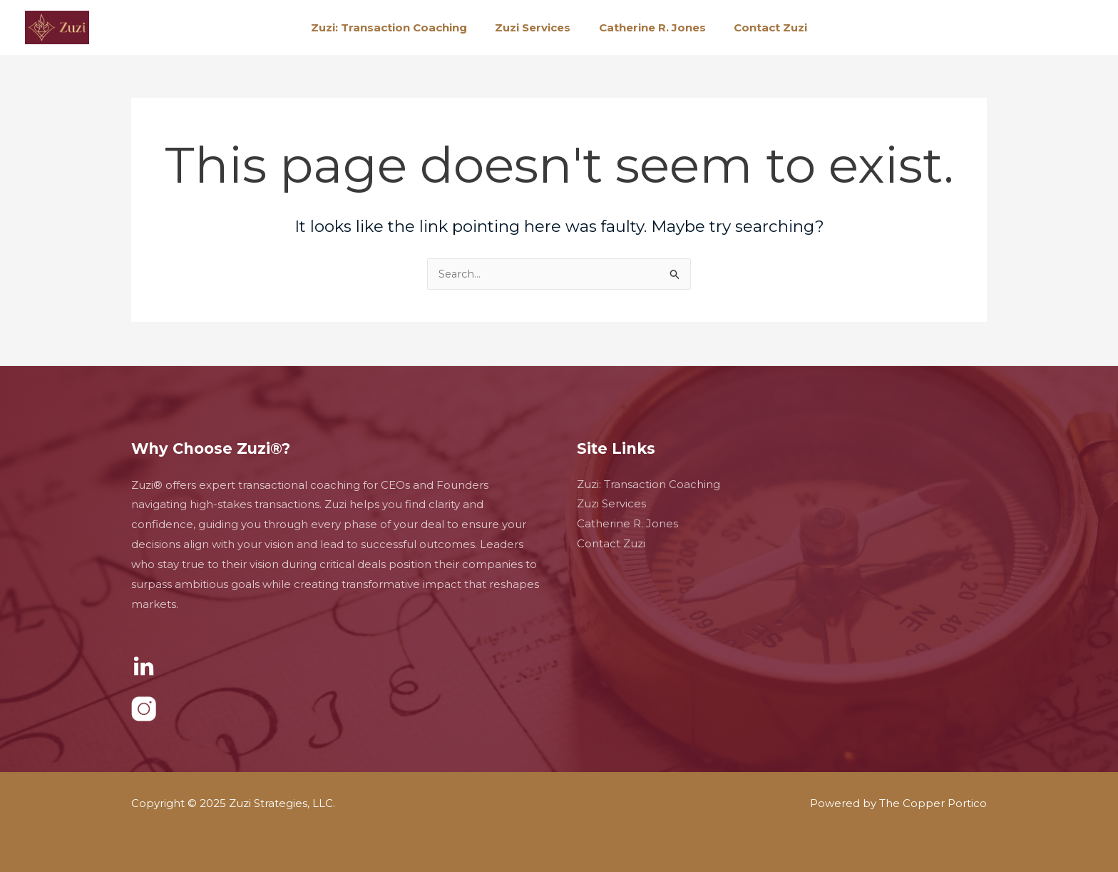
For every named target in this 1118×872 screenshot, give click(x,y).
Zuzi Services (536, 27)
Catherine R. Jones (648, 27)
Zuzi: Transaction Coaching (399, 27)
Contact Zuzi (760, 27)
